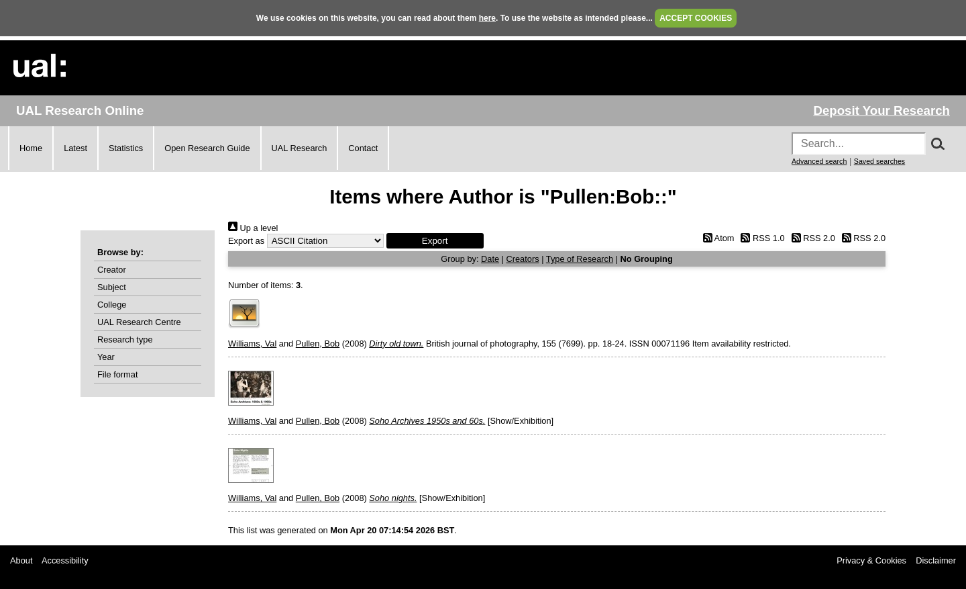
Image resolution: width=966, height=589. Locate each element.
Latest (75, 148)
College (111, 305)
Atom (716, 238)
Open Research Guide (207, 148)
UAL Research (299, 148)
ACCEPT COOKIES (695, 18)
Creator (111, 270)
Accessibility (65, 560)
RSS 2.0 (811, 238)
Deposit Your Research (881, 110)
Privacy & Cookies (871, 560)
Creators (522, 259)
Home (30, 148)
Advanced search (819, 161)
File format (117, 374)
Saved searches (879, 161)
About (21, 560)
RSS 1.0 (761, 238)
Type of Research (579, 259)
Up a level (253, 228)
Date (490, 259)
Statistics (126, 148)
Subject (111, 287)
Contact (363, 148)
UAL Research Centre (139, 322)
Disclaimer (936, 560)
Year (106, 357)
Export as (246, 241)
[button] (435, 240)
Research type (125, 339)
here (487, 18)
